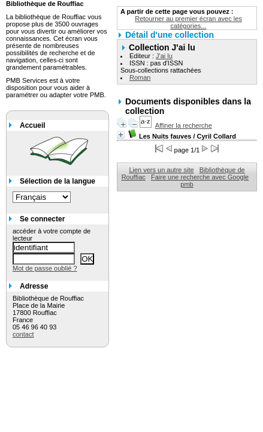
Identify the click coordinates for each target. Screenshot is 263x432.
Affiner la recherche (183, 125)
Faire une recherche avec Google (200, 177)
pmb (186, 184)
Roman (139, 77)
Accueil (33, 125)
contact (23, 334)
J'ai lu (164, 55)
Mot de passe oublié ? (45, 268)
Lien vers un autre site (161, 169)
